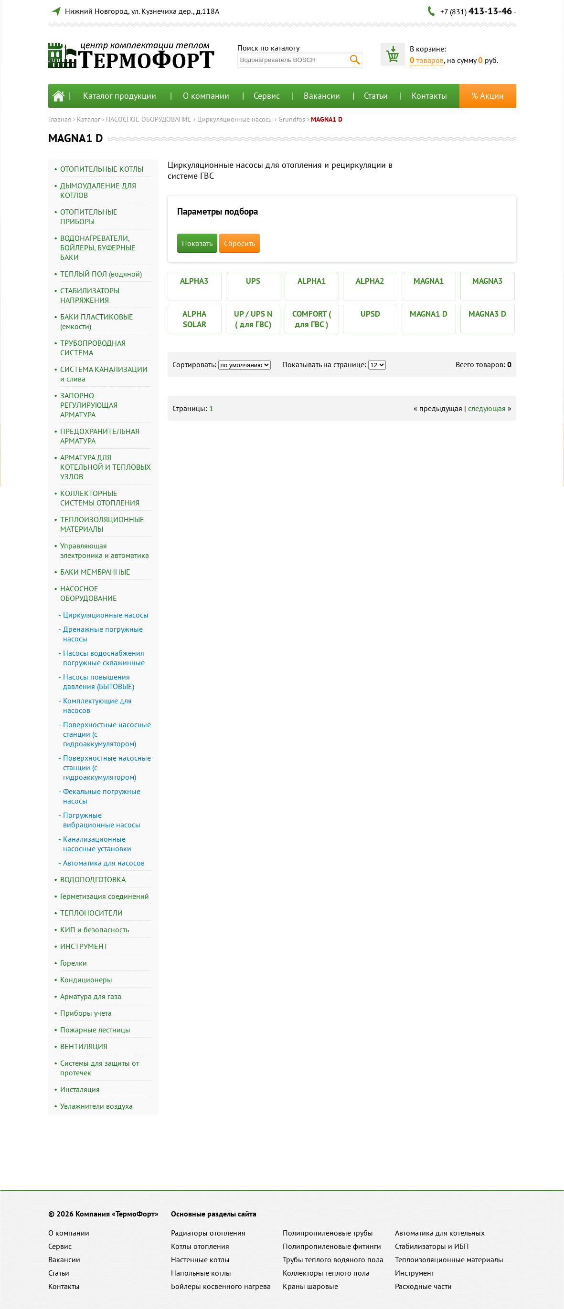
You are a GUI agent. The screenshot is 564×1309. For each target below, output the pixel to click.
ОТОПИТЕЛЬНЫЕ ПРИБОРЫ (88, 216)
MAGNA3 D (487, 314)
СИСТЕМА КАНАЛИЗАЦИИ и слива (104, 373)
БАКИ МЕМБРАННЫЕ (95, 572)
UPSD (370, 314)
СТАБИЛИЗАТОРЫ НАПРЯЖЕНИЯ (89, 295)
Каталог (88, 119)
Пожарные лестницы (95, 1029)
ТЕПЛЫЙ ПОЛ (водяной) (101, 273)
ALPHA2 (370, 281)
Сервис (267, 95)
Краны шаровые (310, 1286)
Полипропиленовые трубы (328, 1232)
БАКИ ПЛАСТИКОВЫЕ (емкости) (96, 321)
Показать (197, 243)
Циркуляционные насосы (235, 119)
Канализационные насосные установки (97, 843)
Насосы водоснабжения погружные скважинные (104, 657)
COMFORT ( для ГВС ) (311, 319)
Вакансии (322, 95)
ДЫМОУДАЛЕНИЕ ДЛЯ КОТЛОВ (98, 190)
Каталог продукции (119, 95)
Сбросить (239, 243)
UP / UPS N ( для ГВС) (253, 319)
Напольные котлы (201, 1273)
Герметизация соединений (104, 896)
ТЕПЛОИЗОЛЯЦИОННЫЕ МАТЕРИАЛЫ (102, 524)
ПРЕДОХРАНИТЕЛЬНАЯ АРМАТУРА (99, 435)
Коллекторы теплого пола (326, 1273)
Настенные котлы (200, 1259)
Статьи (376, 95)
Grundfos (291, 119)
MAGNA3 (487, 281)
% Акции (487, 95)
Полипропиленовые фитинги (332, 1246)
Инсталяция (80, 1089)
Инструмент (414, 1273)
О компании (206, 95)
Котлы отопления (200, 1246)
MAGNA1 (429, 281)
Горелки (73, 963)
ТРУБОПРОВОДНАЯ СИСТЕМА (93, 347)
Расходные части (423, 1286)
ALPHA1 (312, 281)
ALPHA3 (194, 281)
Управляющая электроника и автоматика (104, 550)
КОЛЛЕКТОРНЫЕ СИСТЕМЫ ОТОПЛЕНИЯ (99, 497)
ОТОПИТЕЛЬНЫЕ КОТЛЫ (101, 169)
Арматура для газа (90, 996)
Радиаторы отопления (208, 1232)
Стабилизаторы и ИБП (432, 1246)
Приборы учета (86, 1013)
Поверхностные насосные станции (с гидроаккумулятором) (107, 734)
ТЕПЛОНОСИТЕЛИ (91, 912)
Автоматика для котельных (440, 1232)
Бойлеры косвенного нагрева (221, 1286)
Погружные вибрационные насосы (101, 819)
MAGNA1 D (326, 119)
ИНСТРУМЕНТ (84, 946)
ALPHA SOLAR (194, 319)
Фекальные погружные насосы (101, 795)
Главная (59, 119)
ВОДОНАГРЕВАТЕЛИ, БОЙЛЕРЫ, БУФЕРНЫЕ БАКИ (98, 247)
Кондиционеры (86, 979)
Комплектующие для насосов (97, 705)
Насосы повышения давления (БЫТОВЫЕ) (98, 681)
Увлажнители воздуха (96, 1106)
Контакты (429, 95)
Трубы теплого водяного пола (333, 1259)
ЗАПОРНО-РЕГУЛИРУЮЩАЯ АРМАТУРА (88, 405)
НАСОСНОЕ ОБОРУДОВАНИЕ (149, 119)
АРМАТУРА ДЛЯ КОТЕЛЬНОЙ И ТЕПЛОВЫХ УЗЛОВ (105, 467)
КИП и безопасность (94, 929)
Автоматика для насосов (104, 862)
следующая (487, 408)
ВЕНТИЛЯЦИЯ (83, 1046)
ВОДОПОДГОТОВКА (93, 879)
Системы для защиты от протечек (99, 1067)
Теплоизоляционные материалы (449, 1259)
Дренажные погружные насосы (103, 633)
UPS (253, 281)
